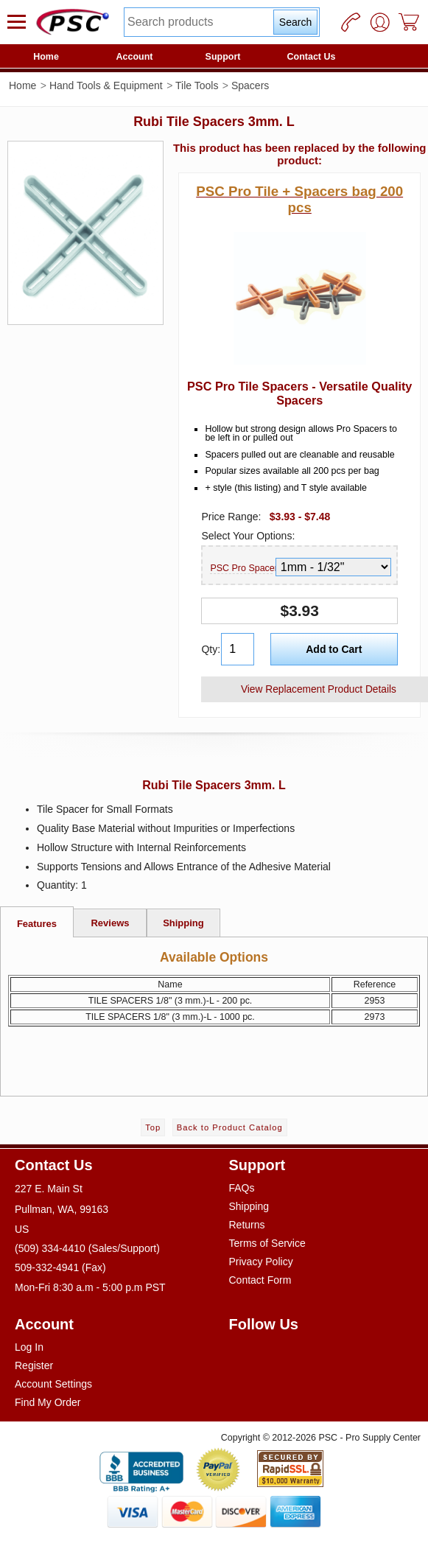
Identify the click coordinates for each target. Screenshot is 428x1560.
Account (134, 57)
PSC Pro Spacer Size (241, 568)
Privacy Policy (261, 1261)
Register (34, 1365)
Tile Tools (196, 85)
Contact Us (311, 57)
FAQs (242, 1188)
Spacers (250, 85)
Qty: (209, 649)
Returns (247, 1225)
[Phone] (350, 22)
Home (46, 57)
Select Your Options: (248, 536)
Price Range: (231, 516)
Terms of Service (267, 1243)
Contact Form (260, 1280)
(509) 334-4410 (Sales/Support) (87, 1248)
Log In (29, 1347)
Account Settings (53, 1384)
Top (153, 1127)
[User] (380, 22)
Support (223, 57)
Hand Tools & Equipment (106, 85)
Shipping (183, 922)
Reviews (110, 922)
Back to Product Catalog (230, 1127)
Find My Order (47, 1402)
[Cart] (409, 22)
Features (37, 923)
